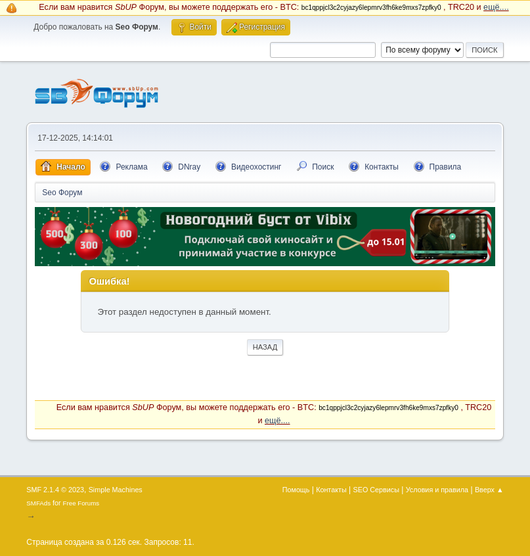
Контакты (331, 490)
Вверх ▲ (489, 490)
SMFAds (38, 503)
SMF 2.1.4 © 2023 (55, 490)
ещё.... (496, 7)
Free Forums (81, 503)
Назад (265, 347)
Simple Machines (116, 490)
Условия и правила (437, 490)
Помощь (296, 490)
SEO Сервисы (376, 490)
